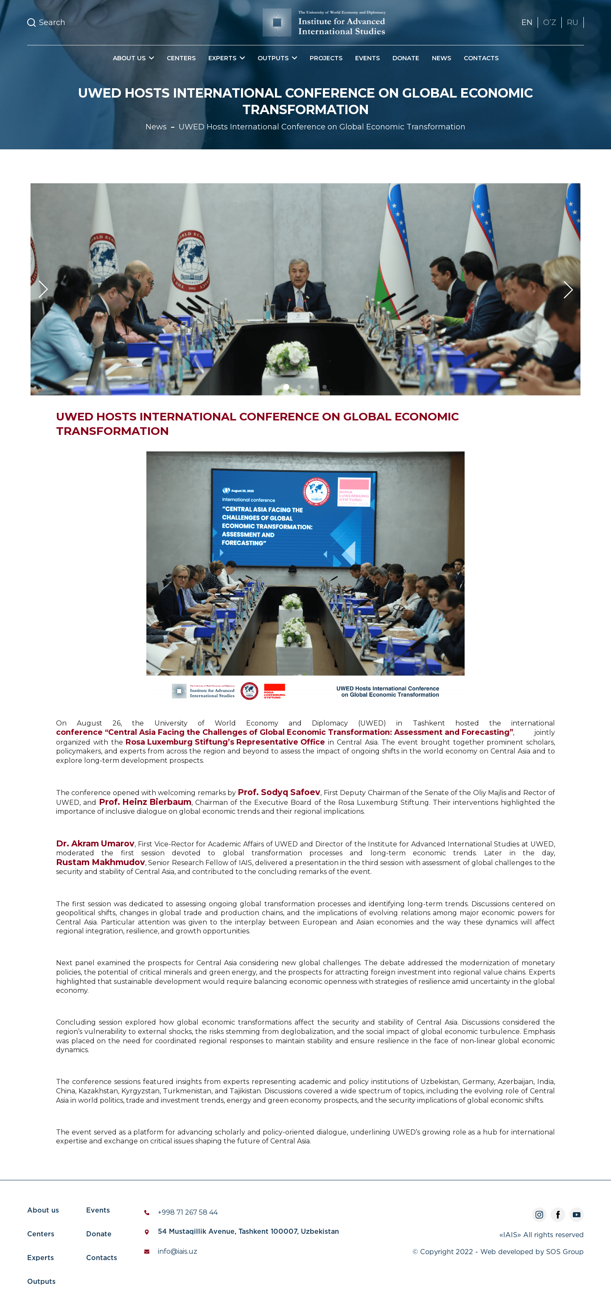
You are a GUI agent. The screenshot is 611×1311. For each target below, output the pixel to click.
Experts (40, 1258)
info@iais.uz (177, 1251)
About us (43, 1210)
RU (572, 22)
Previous (43, 289)
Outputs (41, 1282)
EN (527, 22)
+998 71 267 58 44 (188, 1212)
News (441, 58)
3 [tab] (313, 392)
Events (367, 58)
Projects (326, 58)
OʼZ (549, 22)
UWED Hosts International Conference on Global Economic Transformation (322, 127)
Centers (181, 58)
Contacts (481, 58)
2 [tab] (300, 392)
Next (567, 289)
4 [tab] (325, 392)
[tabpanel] (305, 289)
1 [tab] (287, 392)
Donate (405, 58)
